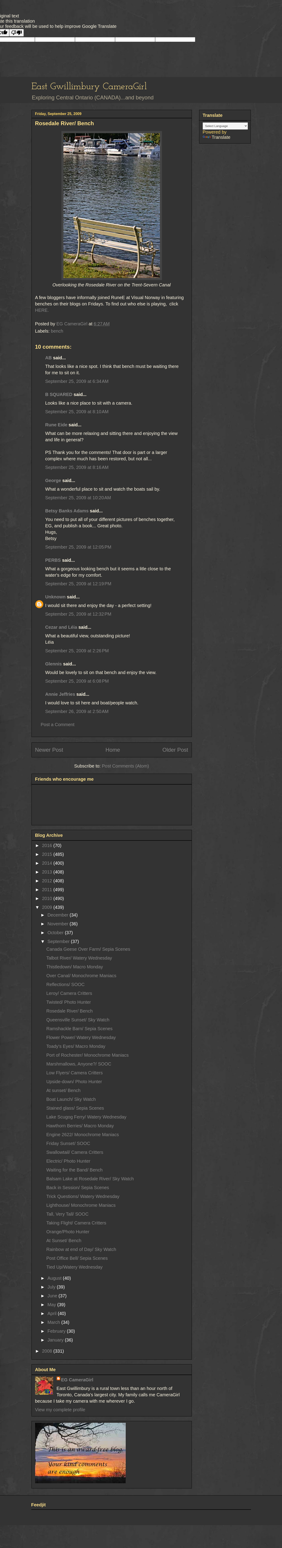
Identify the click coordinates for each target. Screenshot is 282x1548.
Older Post (175, 750)
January (56, 1339)
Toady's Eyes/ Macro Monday (76, 1046)
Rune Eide (56, 424)
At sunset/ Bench (63, 1090)
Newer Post (49, 750)
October (56, 932)
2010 (47, 898)
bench (57, 331)
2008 (47, 1351)
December (58, 914)
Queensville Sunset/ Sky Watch (77, 1019)
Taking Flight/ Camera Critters (76, 1222)
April (52, 1313)
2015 (47, 854)
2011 (47, 889)
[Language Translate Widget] (225, 126)
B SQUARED (58, 394)
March (54, 1322)
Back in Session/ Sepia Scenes (77, 1187)
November (58, 923)
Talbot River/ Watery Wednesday (79, 957)
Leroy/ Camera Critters (69, 993)
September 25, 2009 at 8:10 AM (77, 411)
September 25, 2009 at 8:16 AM (77, 467)
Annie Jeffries (60, 694)
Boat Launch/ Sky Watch (71, 1099)
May (52, 1304)
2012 (47, 880)
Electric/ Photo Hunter (68, 1161)
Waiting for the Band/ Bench (74, 1169)
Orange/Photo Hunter (67, 1231)
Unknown (55, 596)
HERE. (42, 310)
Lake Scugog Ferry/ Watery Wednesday (86, 1116)
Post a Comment (58, 724)
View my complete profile (60, 1409)
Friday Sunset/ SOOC (68, 1143)
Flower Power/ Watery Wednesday (81, 1037)
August (55, 1278)
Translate (217, 137)
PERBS (53, 560)
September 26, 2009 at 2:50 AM (77, 711)
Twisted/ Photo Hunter (68, 1002)
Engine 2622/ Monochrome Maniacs (82, 1134)
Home (113, 750)
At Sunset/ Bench (64, 1240)
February (57, 1331)
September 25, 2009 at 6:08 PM (77, 681)
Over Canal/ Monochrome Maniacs (81, 975)
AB (48, 357)
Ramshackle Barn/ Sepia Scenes (79, 1028)
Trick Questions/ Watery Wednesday (83, 1196)
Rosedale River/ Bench (69, 1010)
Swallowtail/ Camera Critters (74, 1152)
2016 (47, 845)
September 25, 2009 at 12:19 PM (78, 583)
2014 (47, 863)
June (52, 1295)
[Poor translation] (16, 32)
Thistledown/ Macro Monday (74, 966)
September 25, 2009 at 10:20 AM (78, 497)
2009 (47, 907)
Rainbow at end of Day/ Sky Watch (81, 1249)
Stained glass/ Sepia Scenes (75, 1108)
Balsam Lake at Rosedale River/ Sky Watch (90, 1178)
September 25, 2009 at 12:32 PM (78, 614)
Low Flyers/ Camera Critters (74, 1072)
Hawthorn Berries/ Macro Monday (80, 1125)
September (59, 941)
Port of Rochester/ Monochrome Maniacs (87, 1055)
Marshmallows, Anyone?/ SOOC (78, 1063)
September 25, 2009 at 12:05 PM (78, 547)
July (52, 1286)
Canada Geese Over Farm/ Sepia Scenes (88, 949)
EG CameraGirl (77, 1379)
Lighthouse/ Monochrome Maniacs (81, 1205)
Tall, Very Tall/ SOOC (67, 1214)
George (53, 480)
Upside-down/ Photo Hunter (74, 1081)
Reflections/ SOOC (65, 984)
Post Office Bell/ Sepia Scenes (77, 1258)
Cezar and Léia (61, 627)
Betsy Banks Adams (67, 510)
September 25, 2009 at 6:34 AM (77, 381)
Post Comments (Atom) (125, 765)
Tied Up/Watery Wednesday (74, 1267)
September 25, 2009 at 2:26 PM (77, 650)
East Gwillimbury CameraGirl (89, 87)
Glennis (53, 663)
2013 (47, 871)
